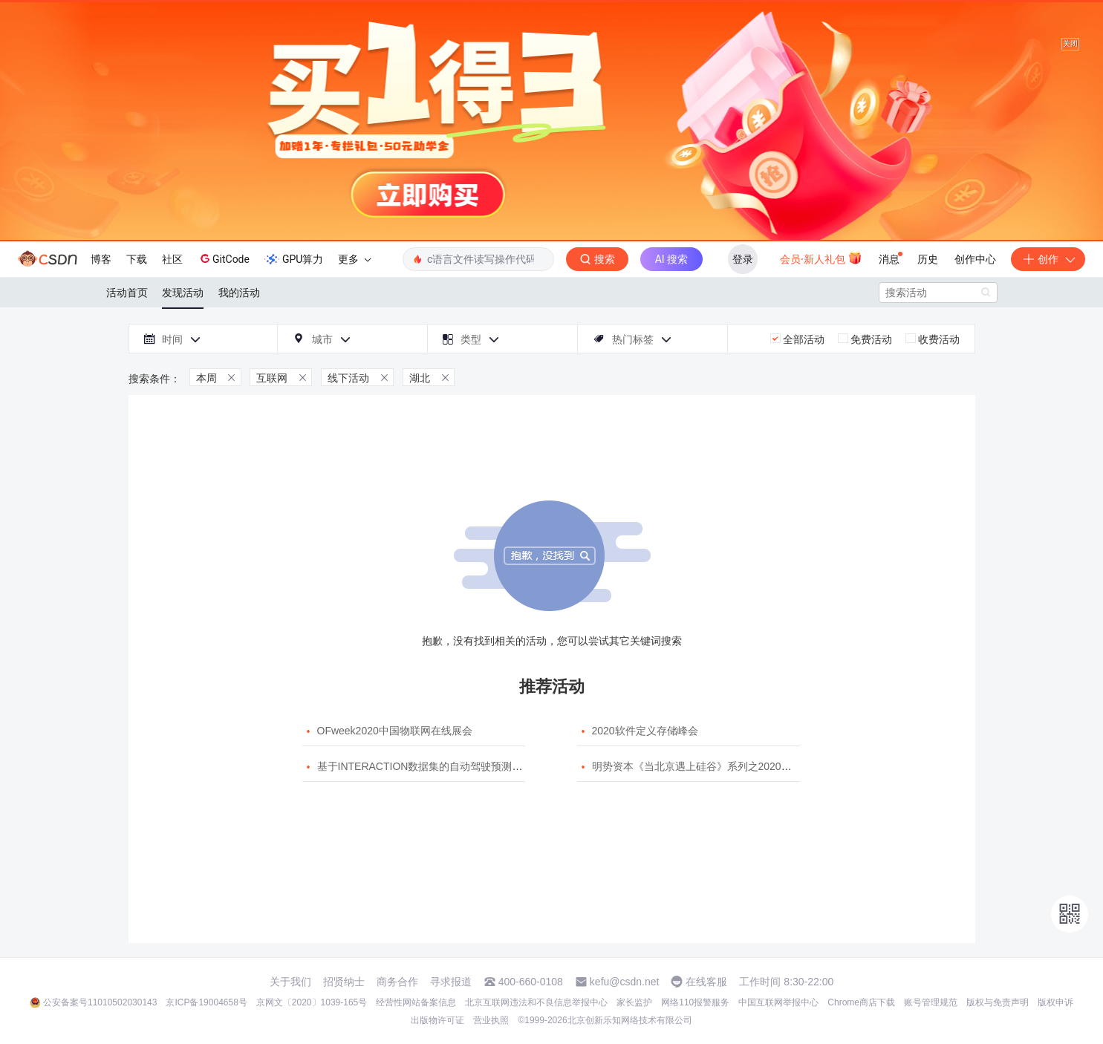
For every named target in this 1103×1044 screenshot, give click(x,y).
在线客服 (706, 982)
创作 (1048, 259)
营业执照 (491, 1020)
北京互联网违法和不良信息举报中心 (536, 1002)
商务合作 (397, 982)
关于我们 (290, 982)
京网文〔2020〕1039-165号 (311, 1002)
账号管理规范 (930, 1002)
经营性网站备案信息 (416, 1002)
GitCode (224, 258)
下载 (136, 259)
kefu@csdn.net (625, 982)
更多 (354, 259)
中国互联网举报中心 (778, 1002)
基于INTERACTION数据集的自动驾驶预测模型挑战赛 (440, 766)
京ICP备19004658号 (206, 1002)
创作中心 (975, 259)
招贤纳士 (344, 982)
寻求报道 (451, 982)
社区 (172, 259)
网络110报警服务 (695, 1002)
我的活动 (239, 292)
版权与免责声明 (997, 1002)
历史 (927, 259)
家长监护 (634, 1002)
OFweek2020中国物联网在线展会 (394, 731)
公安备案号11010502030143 (100, 1002)
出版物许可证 (437, 1020)
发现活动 (183, 292)
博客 (101, 259)
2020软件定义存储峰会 (645, 731)
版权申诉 (1055, 1002)
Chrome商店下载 (861, 1002)
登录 (742, 259)
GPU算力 (293, 259)
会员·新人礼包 (821, 257)
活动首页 (127, 292)
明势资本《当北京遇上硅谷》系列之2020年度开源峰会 (718, 766)
